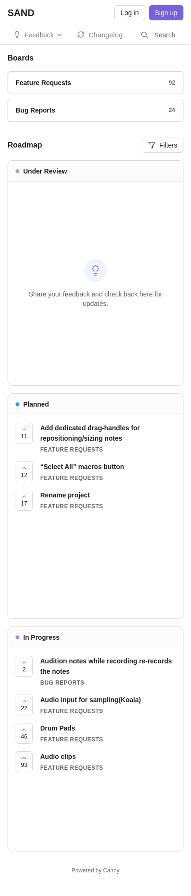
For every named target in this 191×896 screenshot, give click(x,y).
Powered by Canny (95, 870)
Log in (130, 13)
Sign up (166, 13)
